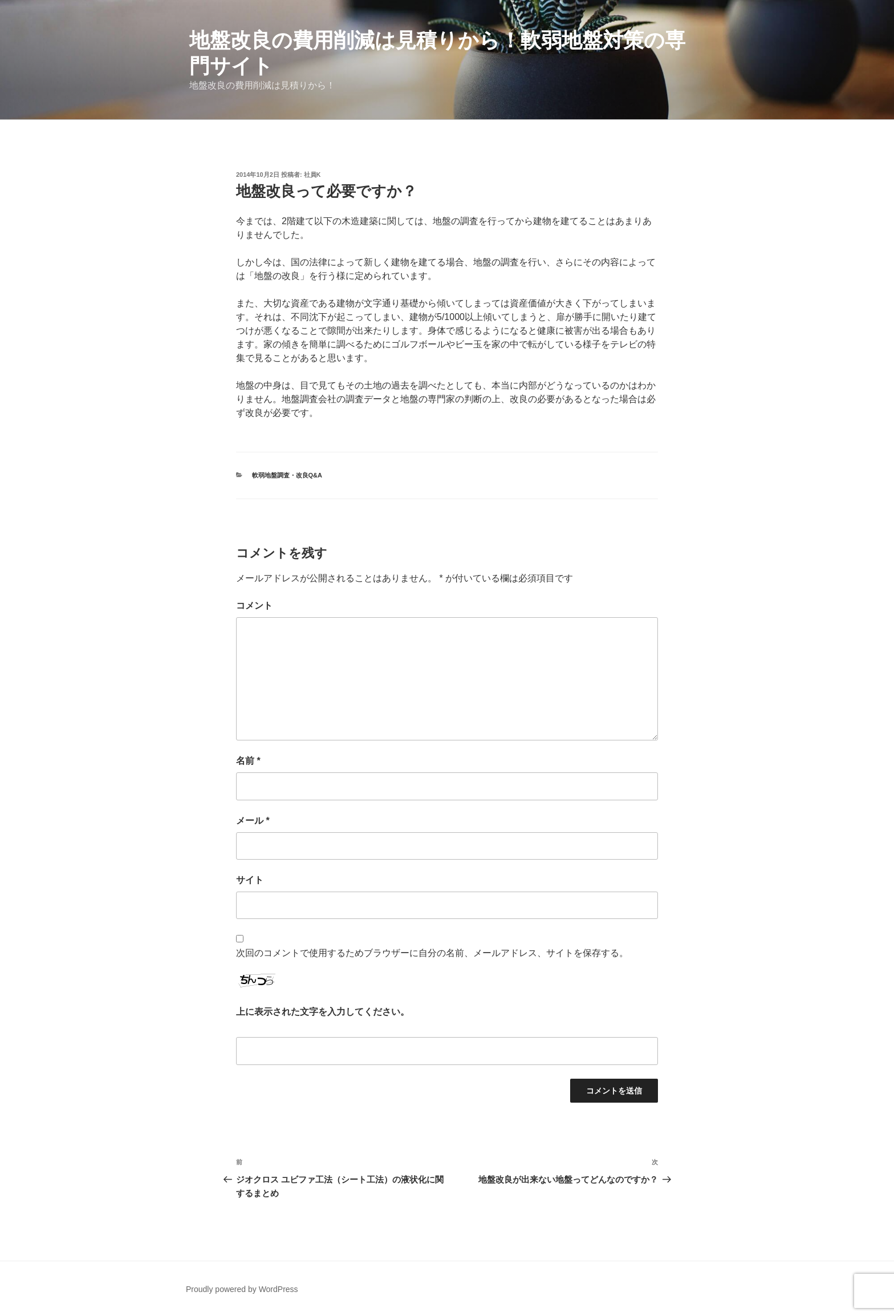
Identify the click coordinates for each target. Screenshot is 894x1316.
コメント (254, 605)
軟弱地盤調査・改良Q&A (287, 475)
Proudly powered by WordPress (242, 1289)
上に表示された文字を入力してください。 (322, 1012)
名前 (248, 761)
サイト (249, 880)
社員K (312, 174)
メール (253, 820)
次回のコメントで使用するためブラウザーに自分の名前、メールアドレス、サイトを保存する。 (432, 953)
